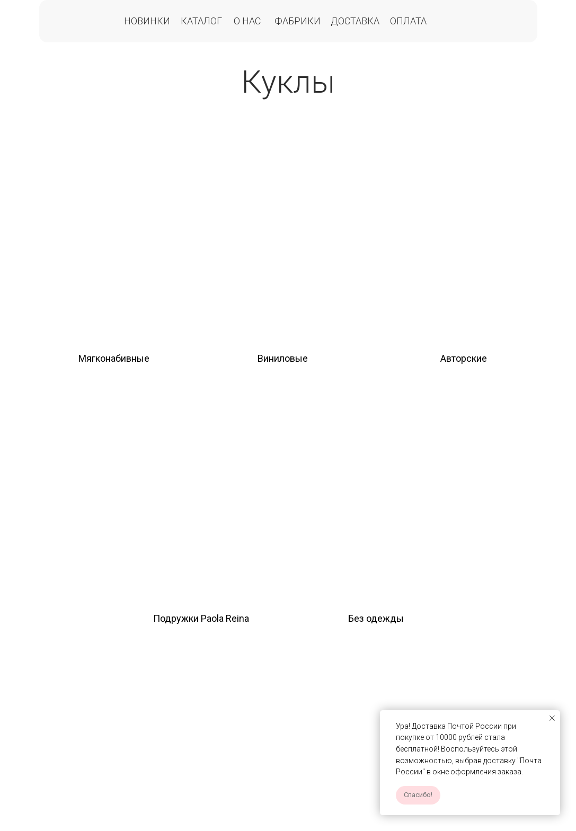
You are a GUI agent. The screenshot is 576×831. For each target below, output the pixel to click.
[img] (113, 233)
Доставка (355, 20)
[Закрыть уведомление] (552, 718)
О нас (247, 20)
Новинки (147, 20)
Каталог (201, 20)
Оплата (408, 20)
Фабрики (297, 20)
